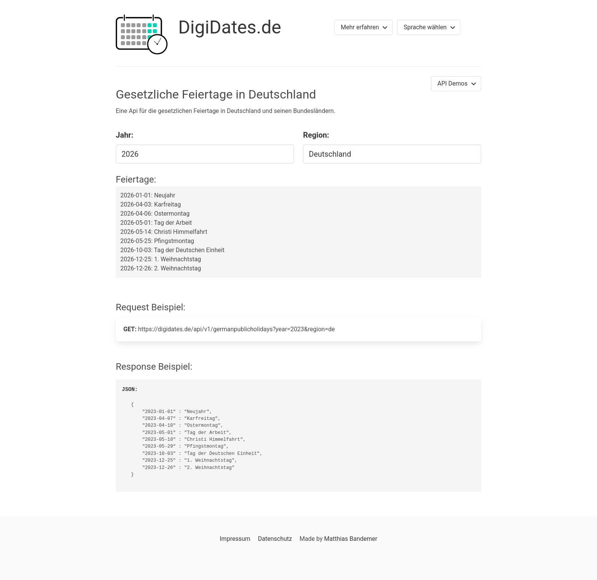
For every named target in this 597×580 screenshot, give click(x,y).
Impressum (235, 538)
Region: (316, 135)
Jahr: (124, 135)
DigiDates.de (229, 27)
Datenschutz (275, 538)
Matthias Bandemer (350, 538)
